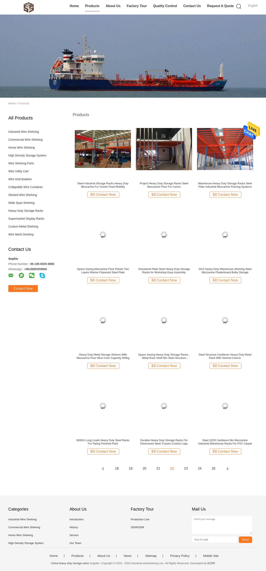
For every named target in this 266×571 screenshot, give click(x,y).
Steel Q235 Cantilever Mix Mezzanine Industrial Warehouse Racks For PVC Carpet (225, 442)
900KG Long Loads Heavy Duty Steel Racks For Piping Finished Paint (102, 442)
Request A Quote (220, 6)
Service (73, 535)
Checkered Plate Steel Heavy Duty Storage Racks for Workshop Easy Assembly (164, 270)
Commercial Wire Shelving (25, 139)
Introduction (76, 519)
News (128, 555)
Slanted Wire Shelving (22, 195)
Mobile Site (211, 555)
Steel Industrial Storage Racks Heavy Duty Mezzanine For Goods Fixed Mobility (103, 185)
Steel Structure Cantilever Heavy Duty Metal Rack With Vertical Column (225, 356)
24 (200, 468)
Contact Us (192, 6)
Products (92, 6)
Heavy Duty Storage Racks (25, 210)
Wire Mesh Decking (20, 234)
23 (186, 468)
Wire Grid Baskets (20, 179)
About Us (113, 6)
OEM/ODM (137, 527)
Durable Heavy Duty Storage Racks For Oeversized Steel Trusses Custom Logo (164, 442)
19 (131, 468)
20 (144, 468)
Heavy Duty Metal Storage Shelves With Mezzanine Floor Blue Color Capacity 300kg (103, 356)
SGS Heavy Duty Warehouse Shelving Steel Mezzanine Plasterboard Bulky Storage (224, 270)
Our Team (75, 543)
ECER (211, 563)
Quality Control (165, 6)
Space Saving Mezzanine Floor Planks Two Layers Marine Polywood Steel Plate (103, 270)
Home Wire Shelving (21, 147)
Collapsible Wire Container (25, 187)
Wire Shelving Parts (21, 163)
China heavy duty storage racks (70, 563)
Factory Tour (137, 6)
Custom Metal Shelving (23, 226)
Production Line (140, 519)
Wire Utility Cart (18, 171)
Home (74, 6)
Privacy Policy (180, 555)
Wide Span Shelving (21, 202)
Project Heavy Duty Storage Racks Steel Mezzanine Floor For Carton (164, 185)
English (253, 5)
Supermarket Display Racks (26, 218)
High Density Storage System (27, 155)
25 (214, 468)
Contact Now (23, 288)
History (73, 527)
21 (158, 468)
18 (117, 468)
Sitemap (150, 555)
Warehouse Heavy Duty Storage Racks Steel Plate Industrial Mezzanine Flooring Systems (225, 185)
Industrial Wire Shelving (23, 131)
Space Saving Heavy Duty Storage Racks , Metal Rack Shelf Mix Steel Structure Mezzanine (164, 356)
